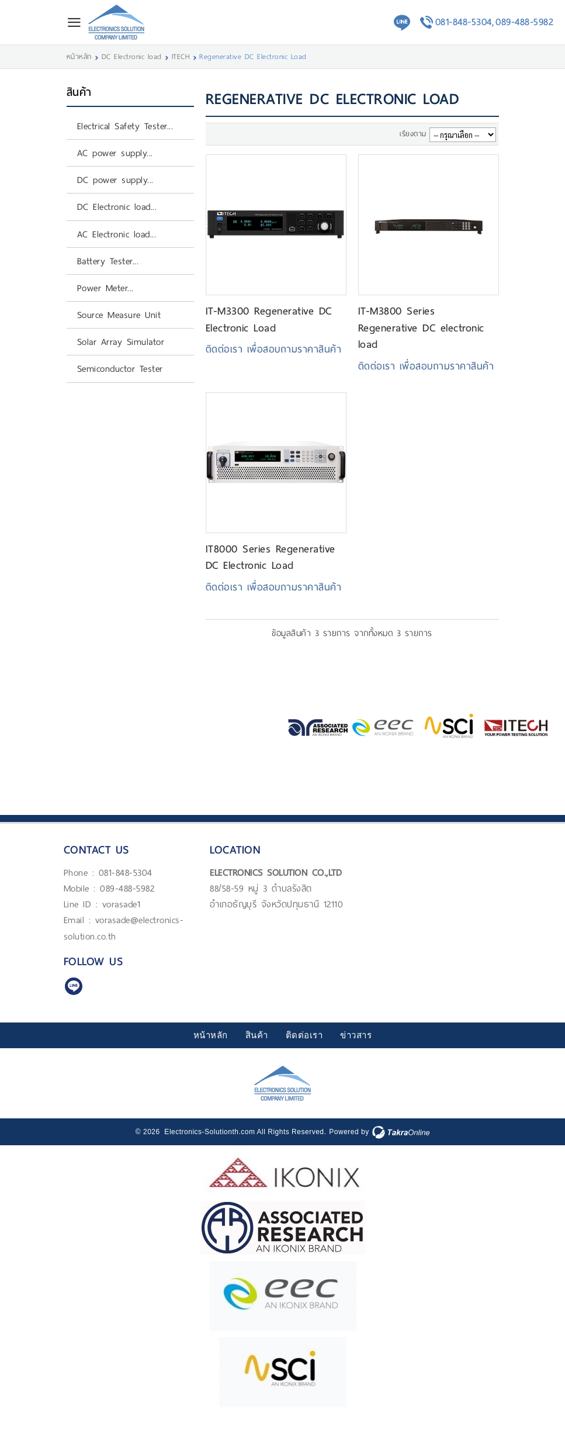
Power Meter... (105, 288)
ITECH (181, 57)
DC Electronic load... (117, 206)
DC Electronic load (132, 57)
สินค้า (256, 1035)
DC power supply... (115, 179)
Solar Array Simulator (121, 341)
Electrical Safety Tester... (125, 126)
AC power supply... (115, 153)
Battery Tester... (108, 261)
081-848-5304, (464, 21)
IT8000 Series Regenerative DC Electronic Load (270, 557)
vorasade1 (121, 904)
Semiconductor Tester (120, 368)
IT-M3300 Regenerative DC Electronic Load (269, 319)
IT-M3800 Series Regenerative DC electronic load (421, 328)
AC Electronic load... (117, 234)
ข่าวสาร (356, 1035)
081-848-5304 (125, 872)
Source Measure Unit (119, 315)
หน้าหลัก (79, 57)
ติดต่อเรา (304, 1035)
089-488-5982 (524, 21)
